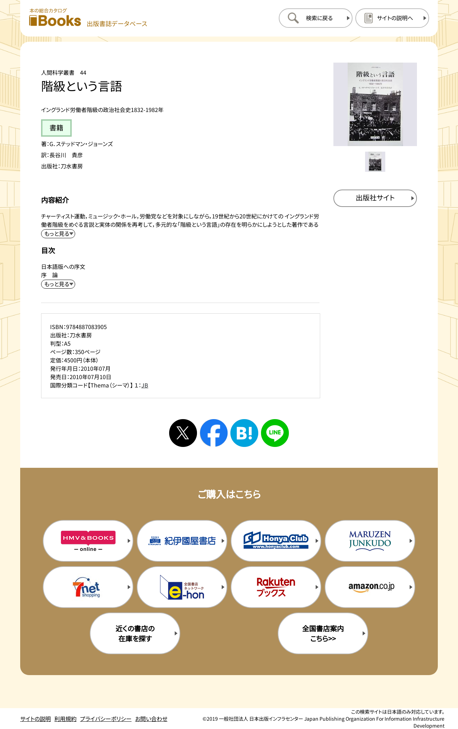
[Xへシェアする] (183, 433)
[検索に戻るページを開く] (316, 18)
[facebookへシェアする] (214, 433)
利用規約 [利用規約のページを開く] (65, 718)
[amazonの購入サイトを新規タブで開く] (370, 587)
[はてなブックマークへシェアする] (244, 433)
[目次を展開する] (58, 284)
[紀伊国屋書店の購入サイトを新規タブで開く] (182, 541)
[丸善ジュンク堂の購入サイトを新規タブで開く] (370, 541)
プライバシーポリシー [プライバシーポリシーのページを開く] (106, 718)
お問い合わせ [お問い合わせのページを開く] (151, 718)
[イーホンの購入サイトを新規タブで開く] (182, 587)
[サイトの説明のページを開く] (392, 18)
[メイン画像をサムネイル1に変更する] (375, 162)
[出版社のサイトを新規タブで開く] (375, 198)
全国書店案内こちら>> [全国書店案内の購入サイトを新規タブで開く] (323, 633)
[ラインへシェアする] (275, 433)
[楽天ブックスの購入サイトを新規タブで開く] (276, 587)
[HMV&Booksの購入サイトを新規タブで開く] (88, 541)
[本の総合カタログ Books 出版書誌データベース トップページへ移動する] (88, 18)
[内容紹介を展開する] (58, 233)
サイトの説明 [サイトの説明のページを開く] (35, 718)
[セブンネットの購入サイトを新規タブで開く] (88, 587)
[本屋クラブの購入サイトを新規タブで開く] (276, 541)
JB (144, 385)
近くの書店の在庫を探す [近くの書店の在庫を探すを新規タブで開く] (135, 633)
